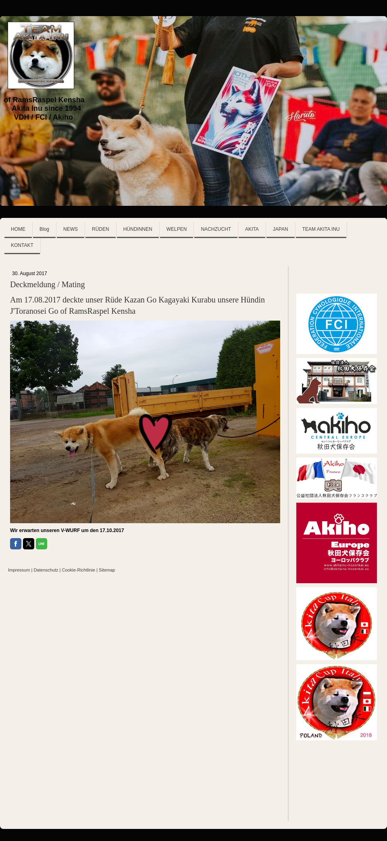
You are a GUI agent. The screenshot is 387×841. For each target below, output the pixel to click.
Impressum (19, 570)
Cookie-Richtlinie (79, 570)
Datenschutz (45, 570)
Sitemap (107, 570)
